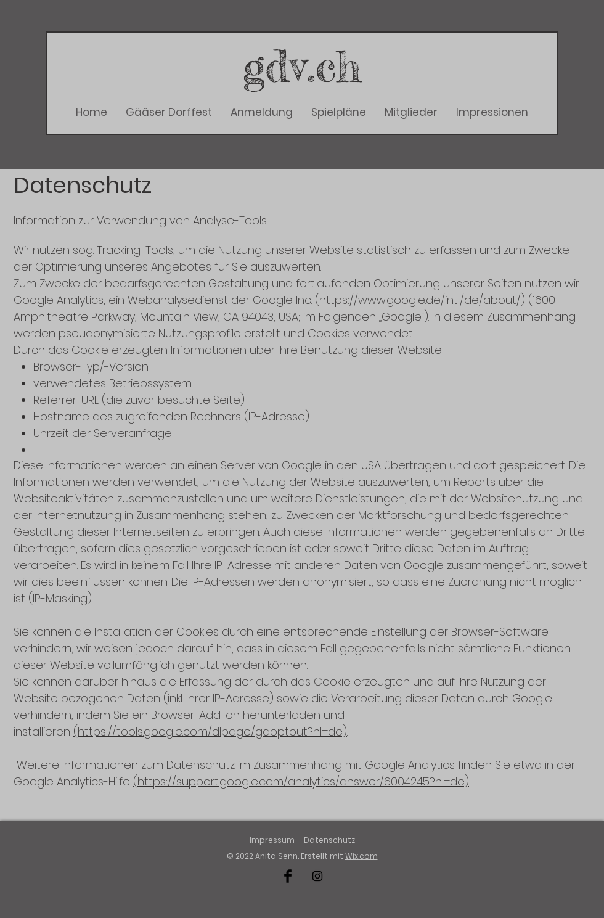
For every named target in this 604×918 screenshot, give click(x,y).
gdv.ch (302, 65)
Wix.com (361, 856)
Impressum (272, 840)
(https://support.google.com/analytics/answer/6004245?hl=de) (301, 781)
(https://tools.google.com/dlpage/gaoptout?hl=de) (210, 731)
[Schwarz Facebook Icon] (288, 876)
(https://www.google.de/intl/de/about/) (420, 300)
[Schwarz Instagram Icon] (317, 876)
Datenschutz (329, 840)
